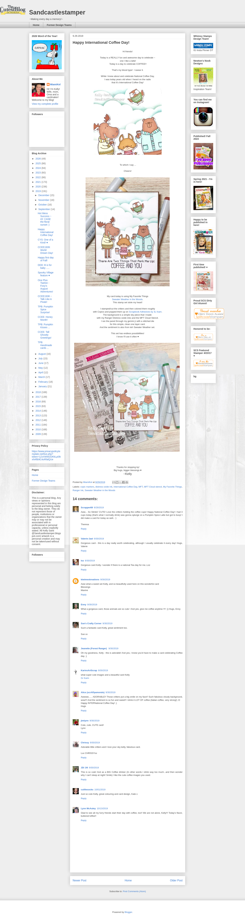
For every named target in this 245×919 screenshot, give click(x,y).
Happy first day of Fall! (46, 259)
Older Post (176, 880)
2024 (39, 168)
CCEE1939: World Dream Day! (45, 250)
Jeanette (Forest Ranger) (94, 648)
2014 (39, 410)
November (44, 200)
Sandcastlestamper (57, 12)
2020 (39, 186)
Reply (83, 529)
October (42, 204)
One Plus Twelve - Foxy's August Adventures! (45, 286)
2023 (39, 172)
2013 (39, 415)
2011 (39, 424)
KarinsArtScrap (89, 670)
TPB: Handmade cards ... (45, 345)
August (42, 354)
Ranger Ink (78, 490)
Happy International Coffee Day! (45, 232)
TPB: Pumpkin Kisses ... (45, 326)
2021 (39, 182)
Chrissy (85, 742)
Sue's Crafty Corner (91, 623)
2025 (39, 163)
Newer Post (79, 880)
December (44, 195)
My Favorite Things (172, 486)
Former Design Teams (59, 25)
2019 (39, 191)
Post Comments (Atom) (134, 891)
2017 (39, 396)
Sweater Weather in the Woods (127, 299)
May (40, 367)
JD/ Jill (84, 767)
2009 (39, 434)
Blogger (128, 912)
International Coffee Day (125, 486)
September (44, 209)
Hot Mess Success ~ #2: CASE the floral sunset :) (44, 219)
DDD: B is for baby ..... (45, 266)
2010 (39, 429)
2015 (39, 406)
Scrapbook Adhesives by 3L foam (145, 311)
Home (36, 25)
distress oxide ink (103, 486)
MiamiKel (55, 84)
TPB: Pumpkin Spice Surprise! (45, 309)
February (43, 381)
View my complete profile (45, 103)
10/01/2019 (99, 789)
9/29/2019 (99, 507)
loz (82, 560)
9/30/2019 (99, 538)
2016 (39, 401)
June (41, 363)
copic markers (87, 486)
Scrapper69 (87, 507)
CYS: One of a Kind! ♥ (45, 241)
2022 (39, 177)
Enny (83, 604)
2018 (39, 392)
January (42, 386)
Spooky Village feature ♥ (45, 274)
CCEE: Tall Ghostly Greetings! (44, 335)
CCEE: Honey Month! (45, 318)
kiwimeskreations (90, 579)
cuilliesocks (87, 789)
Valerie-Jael (87, 538)
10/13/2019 (102, 808)
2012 (39, 420)
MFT (140, 486)
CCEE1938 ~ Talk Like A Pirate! (45, 299)
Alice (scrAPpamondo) (92, 692)
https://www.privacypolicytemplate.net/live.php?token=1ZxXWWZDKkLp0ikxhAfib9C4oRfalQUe (46, 455)
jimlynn (85, 720)
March (42, 377)
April (41, 372)
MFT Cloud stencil (153, 486)
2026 (39, 158)
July (40, 358)
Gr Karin (85, 678)
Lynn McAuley (88, 808)
